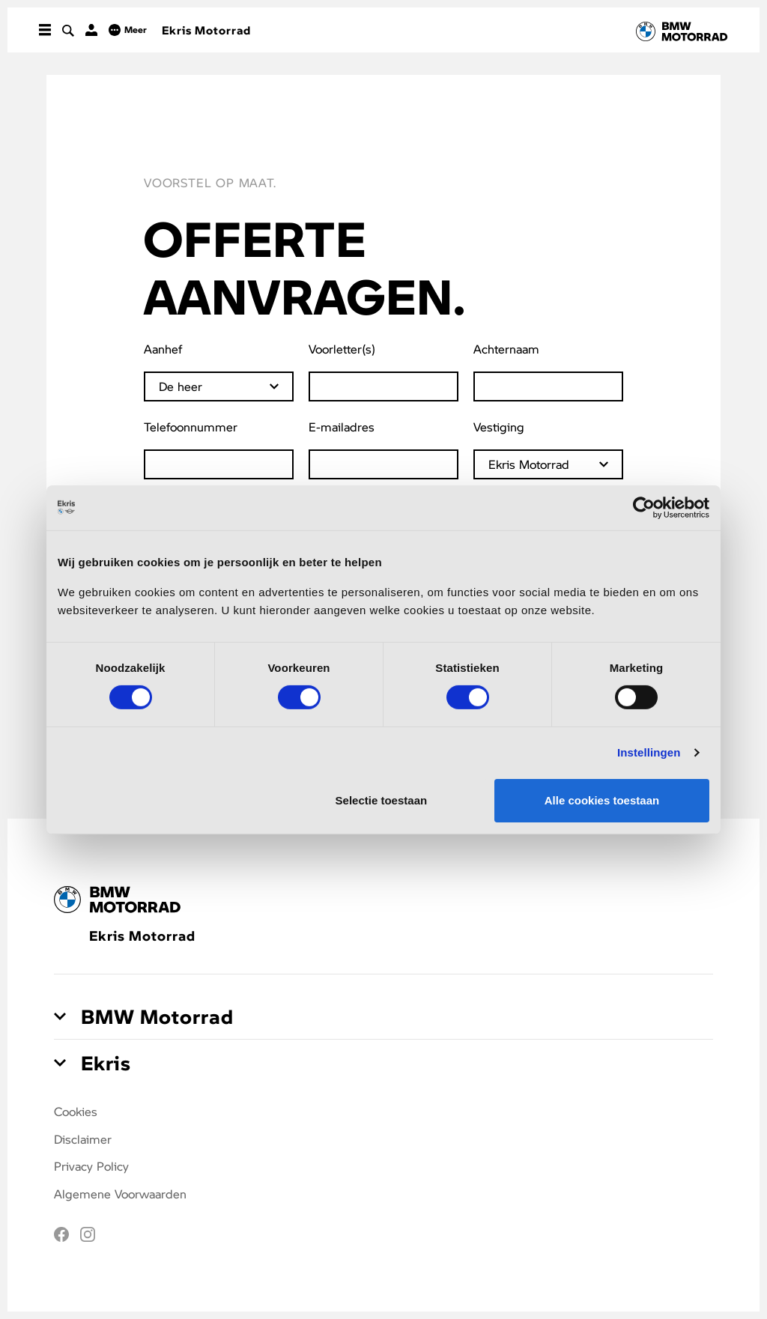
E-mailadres (342, 426)
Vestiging (498, 426)
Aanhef (163, 348)
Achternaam (506, 348)
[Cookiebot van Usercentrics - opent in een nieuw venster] (643, 507)
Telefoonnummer (190, 426)
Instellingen (649, 752)
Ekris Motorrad (206, 30)
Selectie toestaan (382, 800)
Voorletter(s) (342, 348)
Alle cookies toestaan (602, 800)
